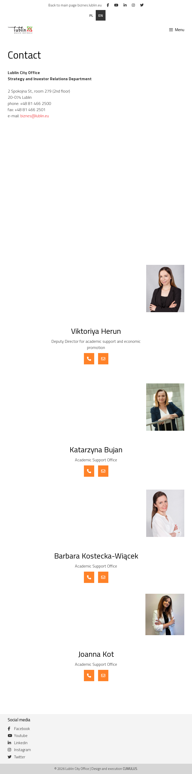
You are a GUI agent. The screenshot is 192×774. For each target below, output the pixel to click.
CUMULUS (130, 768)
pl (91, 15)
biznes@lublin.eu (34, 116)
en (100, 15)
